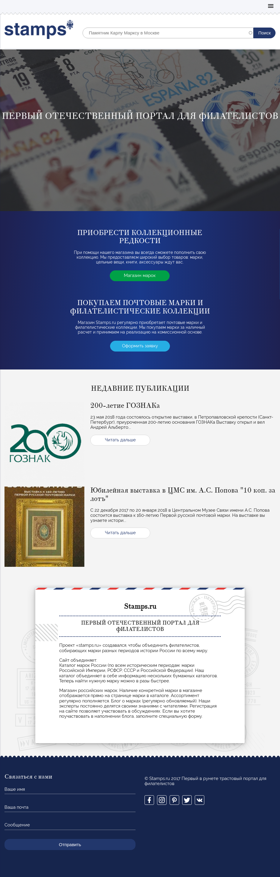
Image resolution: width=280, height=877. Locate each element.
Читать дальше (120, 440)
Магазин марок (140, 275)
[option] (140, 130)
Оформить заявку (140, 346)
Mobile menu (271, 6)
